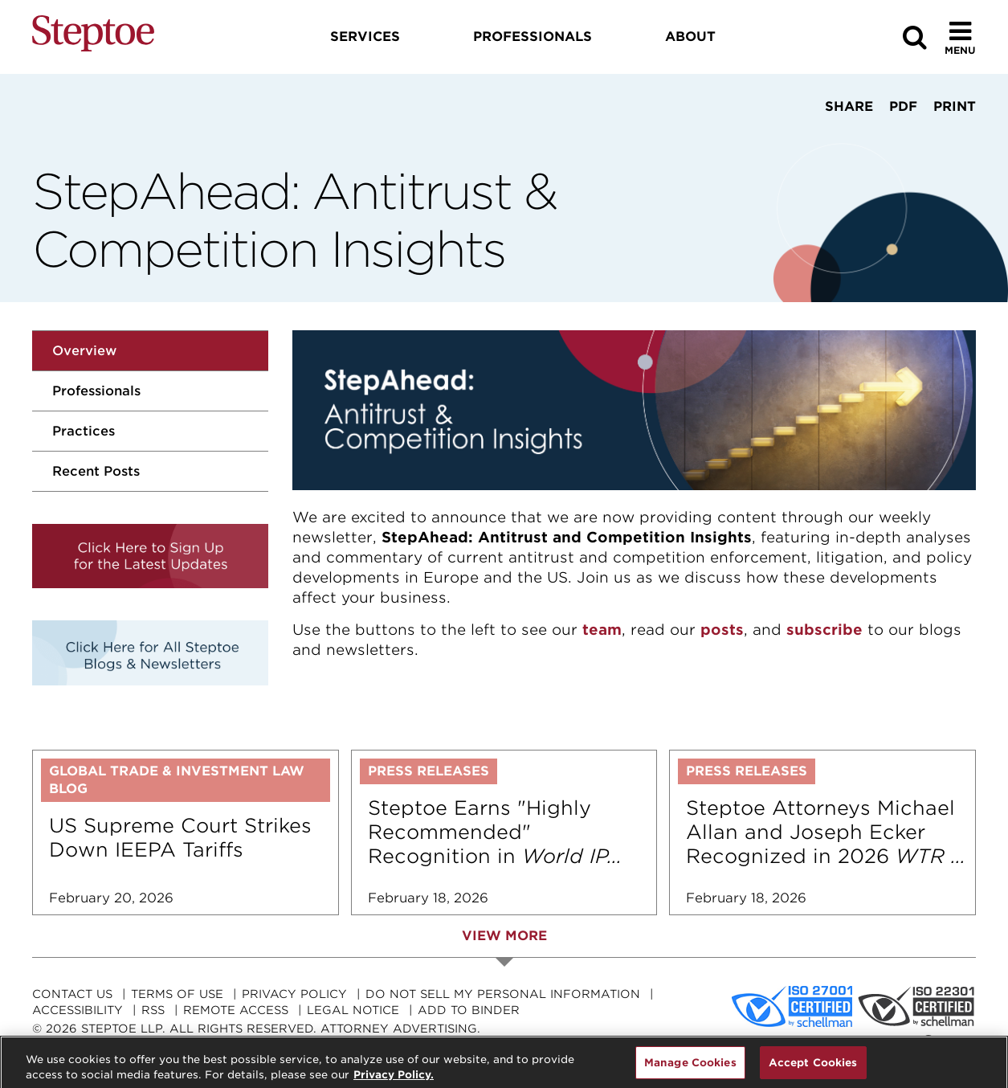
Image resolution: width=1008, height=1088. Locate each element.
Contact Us (72, 994)
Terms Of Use (177, 994)
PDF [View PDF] (903, 106)
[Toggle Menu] (960, 37)
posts (722, 629)
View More (504, 935)
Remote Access (235, 1010)
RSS (153, 1010)
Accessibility (77, 1010)
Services (365, 36)
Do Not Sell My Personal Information (502, 994)
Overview (84, 350)
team (602, 629)
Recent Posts (96, 471)
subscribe (824, 629)
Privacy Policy (294, 994)
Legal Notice (353, 1010)
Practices (83, 431)
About (690, 36)
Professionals (96, 391)
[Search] (915, 37)
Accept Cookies (813, 1071)
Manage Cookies (690, 1071)
